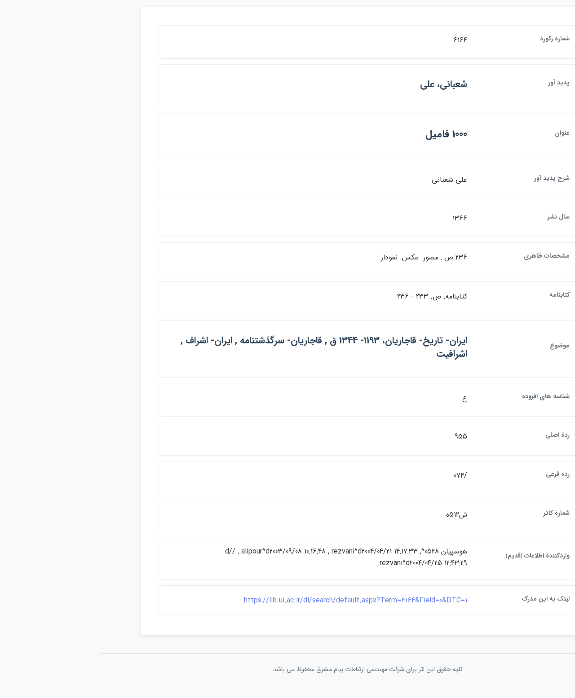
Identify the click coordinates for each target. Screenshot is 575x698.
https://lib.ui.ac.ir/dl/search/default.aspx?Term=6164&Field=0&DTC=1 (275, 605)
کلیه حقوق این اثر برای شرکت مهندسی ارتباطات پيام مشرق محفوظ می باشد (287, 675)
